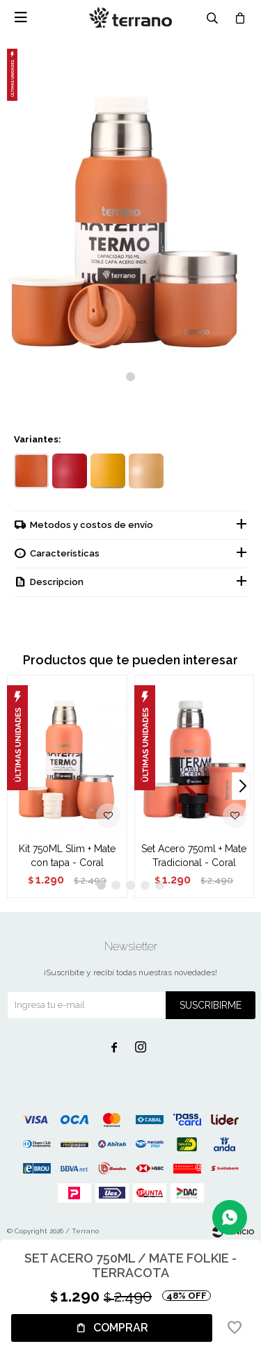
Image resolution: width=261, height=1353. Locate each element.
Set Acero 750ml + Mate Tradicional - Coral (193, 855)
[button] (130, 376)
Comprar (120, 1327)
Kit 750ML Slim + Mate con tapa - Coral (67, 855)
